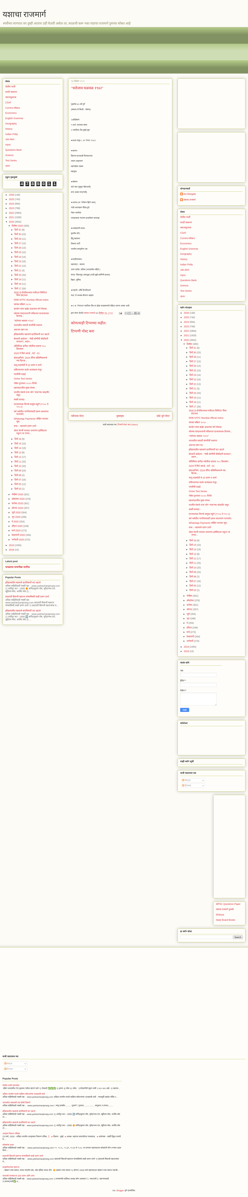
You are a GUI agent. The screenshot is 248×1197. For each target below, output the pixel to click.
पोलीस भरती (10, 86)
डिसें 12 (18, 457)
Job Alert (9, 139)
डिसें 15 (18, 443)
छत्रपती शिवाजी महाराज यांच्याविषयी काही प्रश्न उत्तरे (27, 596)
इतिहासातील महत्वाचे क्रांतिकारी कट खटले (31, 334)
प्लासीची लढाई (19, 374)
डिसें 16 (18, 439)
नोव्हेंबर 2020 (18, 494)
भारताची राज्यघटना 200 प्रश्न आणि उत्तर (18, 1175)
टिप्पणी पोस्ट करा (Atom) (128, 424)
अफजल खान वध (21, 329)
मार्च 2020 (16, 530)
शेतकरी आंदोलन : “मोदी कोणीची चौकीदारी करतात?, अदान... (31, 340)
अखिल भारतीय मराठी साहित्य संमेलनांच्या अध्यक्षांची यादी (23, 1094)
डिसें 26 (18, 247)
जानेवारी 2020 (18, 539)
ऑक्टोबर (190, 600)
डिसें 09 (18, 470)
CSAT (8, 102)
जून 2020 (16, 517)
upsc (7, 165)
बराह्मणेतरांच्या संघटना (10, 1167)
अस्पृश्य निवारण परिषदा (11, 1133)
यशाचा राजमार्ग (24, 14)
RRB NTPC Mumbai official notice (31, 299)
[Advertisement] (104, 50)
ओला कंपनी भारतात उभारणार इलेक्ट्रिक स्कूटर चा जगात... (30, 432)
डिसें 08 (18, 475)
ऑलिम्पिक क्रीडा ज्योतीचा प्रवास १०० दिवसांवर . (209, 461)
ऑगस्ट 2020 (18, 508)
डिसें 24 (18, 257)
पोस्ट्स (186, 780)
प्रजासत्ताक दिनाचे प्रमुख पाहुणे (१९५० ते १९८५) (209, 514)
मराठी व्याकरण (11, 92)
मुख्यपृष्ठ (120, 416)
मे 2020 (15, 521)
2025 (12, 199)
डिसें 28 (18, 239)
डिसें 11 (18, 461)
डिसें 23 (18, 261)
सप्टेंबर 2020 (18, 503)
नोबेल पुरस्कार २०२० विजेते (25, 383)
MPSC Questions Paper (228, 904)
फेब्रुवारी (190, 636)
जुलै (188, 614)
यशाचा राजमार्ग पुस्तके (225, 909)
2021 (12, 217)
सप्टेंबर (189, 605)
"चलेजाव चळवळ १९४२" (24, 320)
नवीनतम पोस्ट (77, 416)
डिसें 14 (18, 448)
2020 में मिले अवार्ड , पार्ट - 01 (27, 353)
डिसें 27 (18, 243)
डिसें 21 (18, 270)
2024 (12, 203)
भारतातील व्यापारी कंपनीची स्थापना (28, 325)
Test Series (11, 160)
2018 (12, 549)
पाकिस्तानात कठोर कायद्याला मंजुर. (28, 369)
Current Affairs (12, 107)
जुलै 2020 (16, 512)
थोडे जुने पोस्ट (163, 416)
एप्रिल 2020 (17, 526)
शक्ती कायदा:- (20, 399)
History (9, 129)
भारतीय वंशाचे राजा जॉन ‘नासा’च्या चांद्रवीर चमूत (209, 505)
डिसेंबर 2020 (18, 225)
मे (187, 623)
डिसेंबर (189, 344)
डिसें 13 (18, 452)
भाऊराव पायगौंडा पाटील (17, 566)
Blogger (120, 1190)
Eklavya (220, 914)
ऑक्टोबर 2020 (18, 499)
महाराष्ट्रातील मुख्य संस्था (24, 387)
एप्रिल (189, 627)
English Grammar (14, 118)
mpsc (8, 144)
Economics (11, 113)
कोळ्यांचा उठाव (8, 1145)
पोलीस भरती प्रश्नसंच (10, 1085)
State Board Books (225, 920)
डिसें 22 (18, 266)
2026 (12, 194)
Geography (11, 123)
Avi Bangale (190, 194)
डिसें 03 (18, 488)
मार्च (188, 632)
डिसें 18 (18, 284)
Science (9, 155)
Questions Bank (13, 150)
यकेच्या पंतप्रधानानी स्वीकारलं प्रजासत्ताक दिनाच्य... (210, 431)
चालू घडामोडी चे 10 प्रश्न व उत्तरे (28, 365)
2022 (12, 213)
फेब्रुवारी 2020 (18, 535)
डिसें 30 (18, 234)
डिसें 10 (18, 466)
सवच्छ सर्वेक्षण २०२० (22, 304)
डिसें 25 (18, 252)
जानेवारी (190, 641)
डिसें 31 (18, 229)
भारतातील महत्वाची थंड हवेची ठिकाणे (16, 1102)
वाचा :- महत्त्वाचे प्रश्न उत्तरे (25, 426)
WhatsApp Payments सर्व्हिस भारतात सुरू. (208, 523)
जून (188, 618)
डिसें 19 (18, 279)
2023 (12, 208)
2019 (12, 545)
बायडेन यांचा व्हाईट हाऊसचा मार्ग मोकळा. (30, 308)
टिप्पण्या (186, 785)
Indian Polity (11, 134)
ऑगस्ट (189, 609)
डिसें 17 (18, 288)
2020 (12, 221)
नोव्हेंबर (189, 595)
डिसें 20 (18, 275)
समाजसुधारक (10, 97)
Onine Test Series (23, 378)
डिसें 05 (18, 484)
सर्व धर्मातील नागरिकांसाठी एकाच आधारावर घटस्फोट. (210, 518)
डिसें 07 (18, 479)
